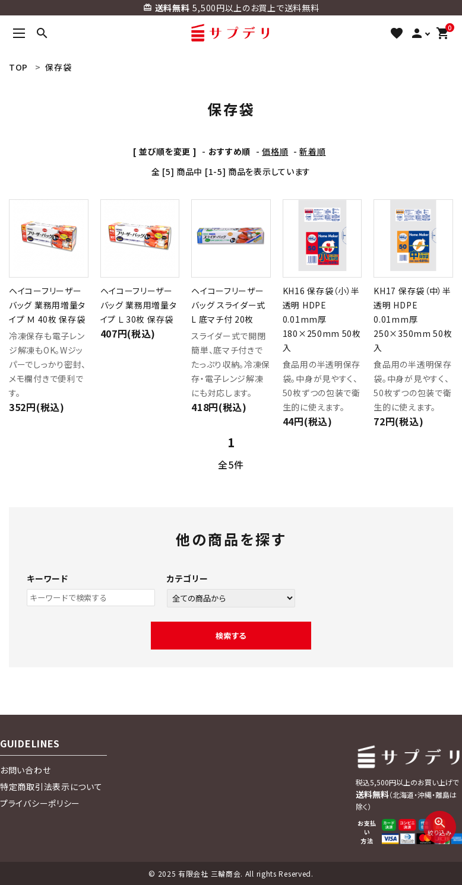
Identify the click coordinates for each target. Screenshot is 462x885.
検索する (231, 635)
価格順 (275, 151)
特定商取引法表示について (51, 786)
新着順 (312, 151)
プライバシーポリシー (40, 803)
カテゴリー (187, 578)
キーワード (47, 578)
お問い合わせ (25, 770)
